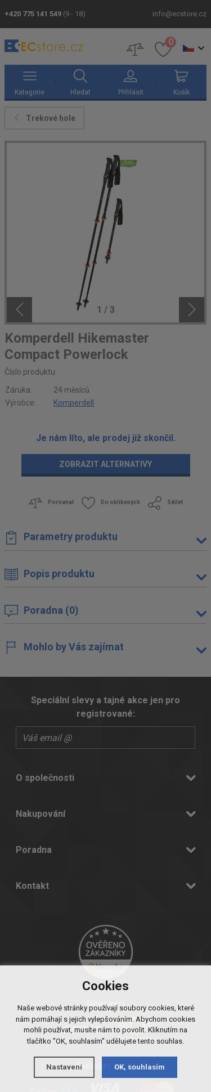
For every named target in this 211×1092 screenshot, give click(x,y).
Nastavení (64, 1067)
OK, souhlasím (139, 1067)
